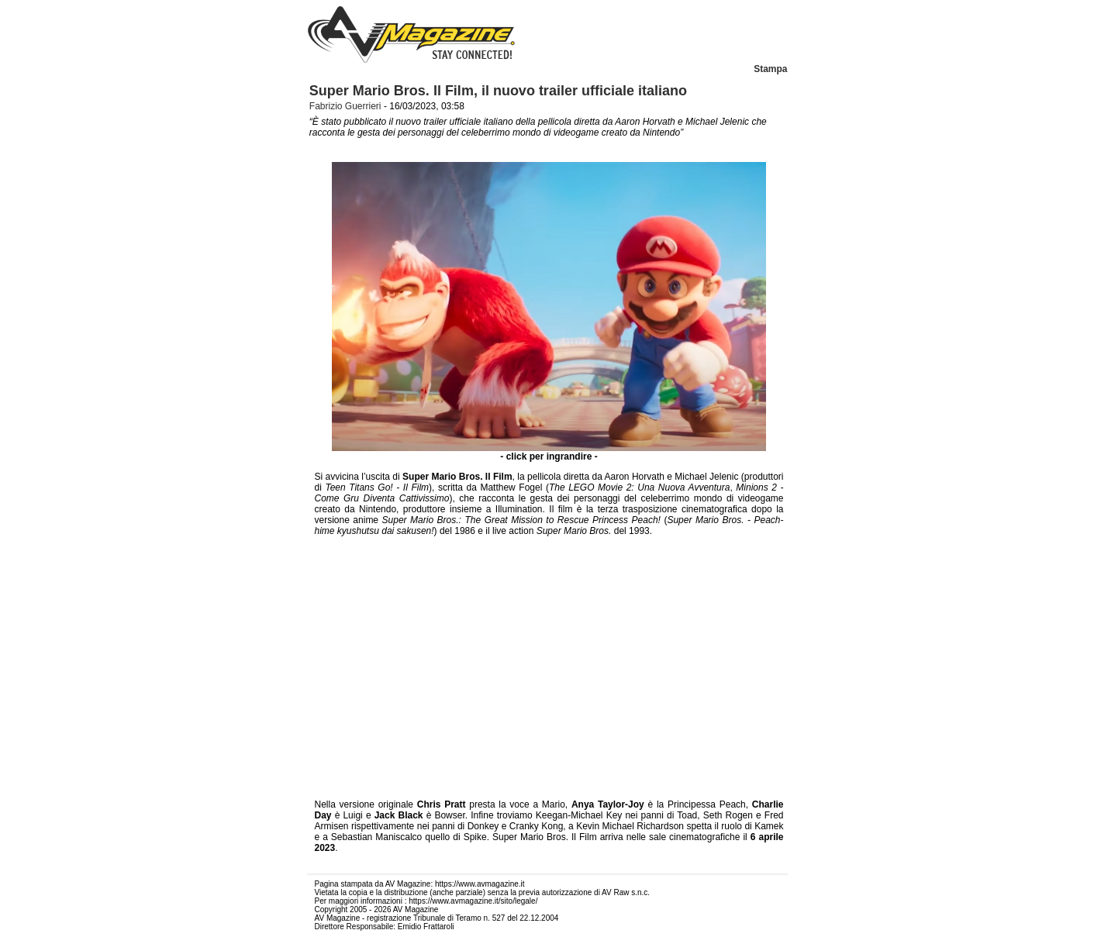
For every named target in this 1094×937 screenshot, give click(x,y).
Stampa (770, 69)
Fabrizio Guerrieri (345, 106)
